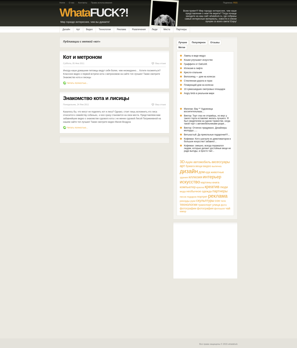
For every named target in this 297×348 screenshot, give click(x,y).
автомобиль (202, 162)
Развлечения (139, 29)
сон (217, 201)
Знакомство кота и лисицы (96, 98)
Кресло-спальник (193, 72)
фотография (205, 208)
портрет (202, 196)
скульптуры (205, 201)
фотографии (188, 208)
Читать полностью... (77, 83)
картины (206, 182)
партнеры (219, 191)
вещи (198, 166)
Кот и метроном (82, 57)
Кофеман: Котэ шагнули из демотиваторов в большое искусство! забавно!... (207, 140)
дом (202, 172)
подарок (191, 196)
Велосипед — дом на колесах (199, 76)
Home (62, 3)
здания (184, 177)
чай (228, 208)
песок (183, 196)
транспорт (205, 204)
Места (166, 29)
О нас (71, 3)
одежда (207, 191)
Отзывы (215, 42)
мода (183, 191)
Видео (89, 29)
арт (182, 166)
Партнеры (181, 29)
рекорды (185, 201)
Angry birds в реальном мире (199, 93)
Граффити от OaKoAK (195, 64)
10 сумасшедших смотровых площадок (204, 89)
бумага (190, 166)
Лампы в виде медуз (195, 55)
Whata (93, 12)
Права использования (101, 3)
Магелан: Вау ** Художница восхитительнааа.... (198, 110)
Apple (189, 162)
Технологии (105, 29)
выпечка (216, 166)
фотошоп (219, 208)
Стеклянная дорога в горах (198, 80)
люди (224, 187)
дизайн (189, 171)
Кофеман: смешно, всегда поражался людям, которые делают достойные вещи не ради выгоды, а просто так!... (207, 148)
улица (216, 204)
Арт (78, 29)
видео (207, 166)
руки (192, 201)
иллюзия (195, 177)
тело (223, 201)
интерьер (212, 176)
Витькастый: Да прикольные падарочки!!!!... (207, 134)
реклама (217, 196)
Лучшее (182, 42)
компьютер (188, 187)
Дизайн (66, 29)
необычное (193, 191)
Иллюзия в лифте (193, 68)
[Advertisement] (205, 250)
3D (182, 161)
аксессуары (221, 162)
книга (215, 182)
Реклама (121, 29)
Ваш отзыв (160, 63)
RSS (235, 3)
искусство (190, 181)
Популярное (199, 42)
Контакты (82, 3)
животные (217, 172)
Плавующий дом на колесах (198, 85)
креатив (212, 187)
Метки (181, 47)
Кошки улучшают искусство (198, 60)
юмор (183, 211)
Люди (154, 29)
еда (207, 172)
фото (224, 204)
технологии (188, 205)
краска (200, 187)
